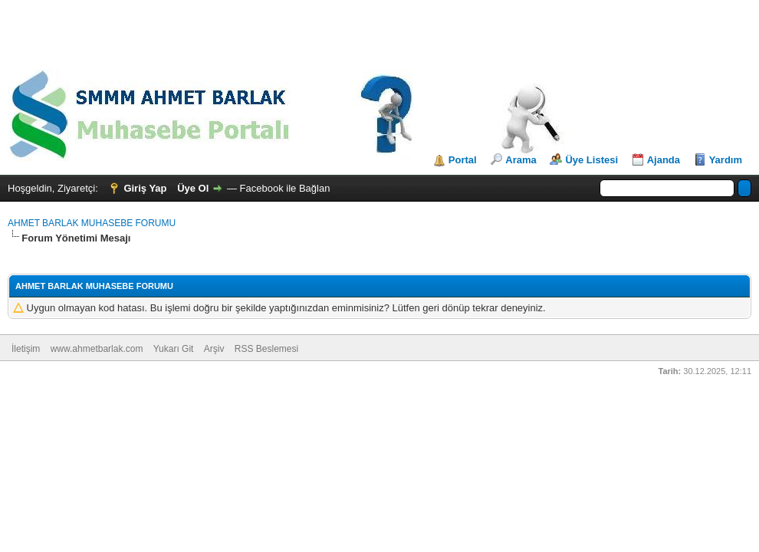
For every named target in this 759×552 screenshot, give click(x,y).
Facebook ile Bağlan (285, 188)
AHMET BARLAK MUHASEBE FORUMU (92, 223)
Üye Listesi (591, 160)
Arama (520, 160)
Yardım (725, 160)
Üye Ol (193, 188)
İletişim (26, 348)
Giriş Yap (144, 188)
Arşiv (214, 348)
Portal (463, 160)
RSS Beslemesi (266, 348)
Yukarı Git (173, 348)
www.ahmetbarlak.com (97, 348)
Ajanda (663, 160)
